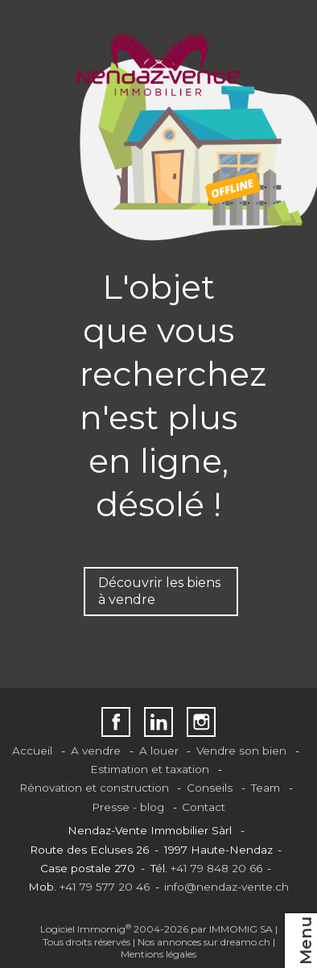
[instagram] (201, 722)
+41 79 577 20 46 (105, 886)
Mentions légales (158, 954)
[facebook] (116, 722)
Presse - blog (128, 806)
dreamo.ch (245, 942)
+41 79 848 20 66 (216, 868)
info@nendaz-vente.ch (226, 886)
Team (265, 787)
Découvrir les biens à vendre (159, 591)
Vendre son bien (241, 750)
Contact (203, 806)
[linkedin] (159, 722)
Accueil (32, 750)
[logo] (159, 64)
